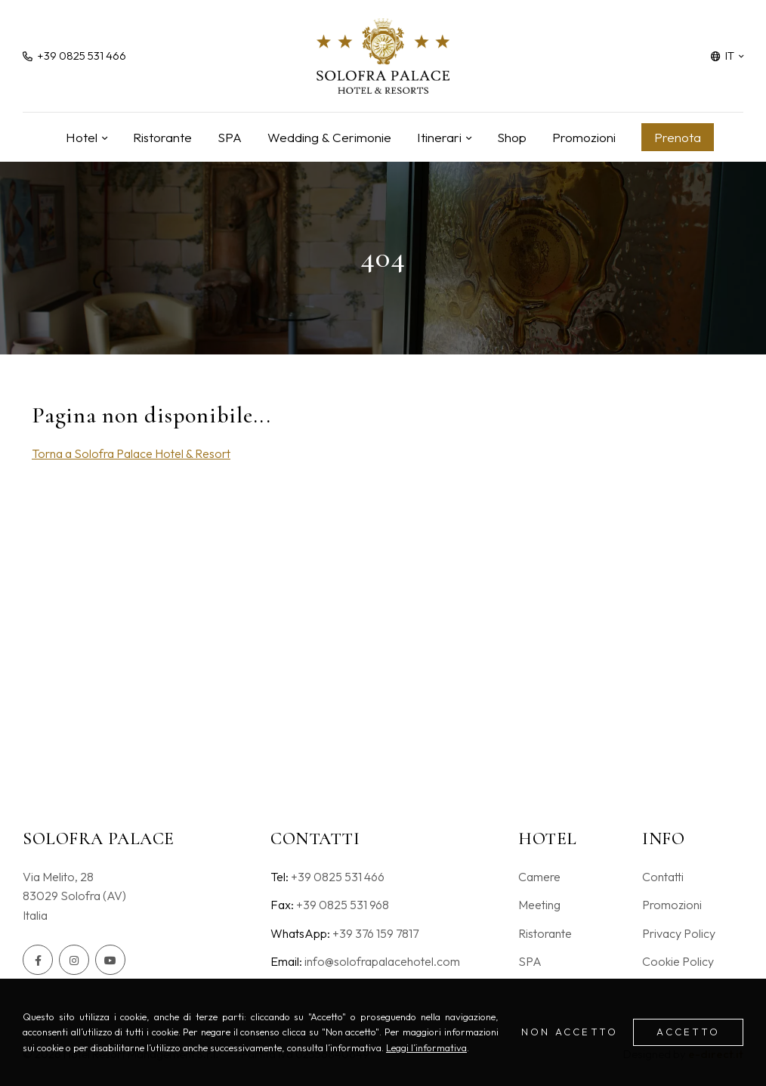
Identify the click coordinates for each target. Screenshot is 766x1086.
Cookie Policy (678, 961)
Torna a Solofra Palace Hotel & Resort (131, 453)
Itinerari (439, 137)
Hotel (81, 137)
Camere (539, 876)
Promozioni (584, 137)
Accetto (688, 1032)
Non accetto (570, 1032)
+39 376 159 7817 (375, 933)
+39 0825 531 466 (338, 876)
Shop (512, 137)
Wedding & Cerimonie (329, 137)
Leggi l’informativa (426, 1047)
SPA (230, 137)
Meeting (539, 904)
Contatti (663, 876)
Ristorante (162, 137)
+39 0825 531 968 (342, 904)
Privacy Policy (678, 933)
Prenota (677, 137)
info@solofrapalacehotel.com (382, 961)
